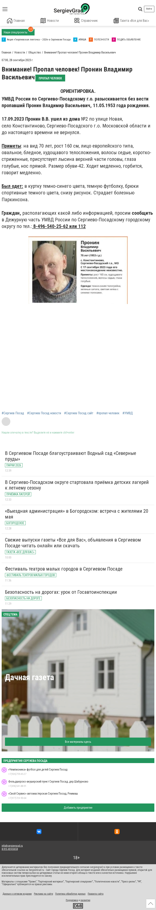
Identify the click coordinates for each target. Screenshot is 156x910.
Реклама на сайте (43, 893)
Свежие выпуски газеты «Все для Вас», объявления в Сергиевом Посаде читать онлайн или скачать (73, 543)
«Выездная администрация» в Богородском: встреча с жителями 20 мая (76, 514)
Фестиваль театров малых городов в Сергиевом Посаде (63, 569)
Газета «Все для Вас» (131, 20)
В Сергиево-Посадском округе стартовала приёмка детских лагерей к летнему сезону (77, 485)
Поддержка (72, 900)
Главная (16, 20)
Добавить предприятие (78, 807)
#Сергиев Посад (13, 413)
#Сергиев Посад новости (44, 413)
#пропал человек (107, 413)
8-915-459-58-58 (10, 849)
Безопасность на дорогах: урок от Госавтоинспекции (61, 592)
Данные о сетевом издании (17, 893)
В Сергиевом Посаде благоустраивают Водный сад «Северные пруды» (70, 456)
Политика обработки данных (70, 893)
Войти (149, 8)
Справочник (86, 20)
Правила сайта (95, 893)
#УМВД (127, 413)
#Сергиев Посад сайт (78, 413)
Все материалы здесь (78, 741)
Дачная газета (29, 677)
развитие (85, 900)
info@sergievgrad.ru (12, 845)
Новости (49, 20)
